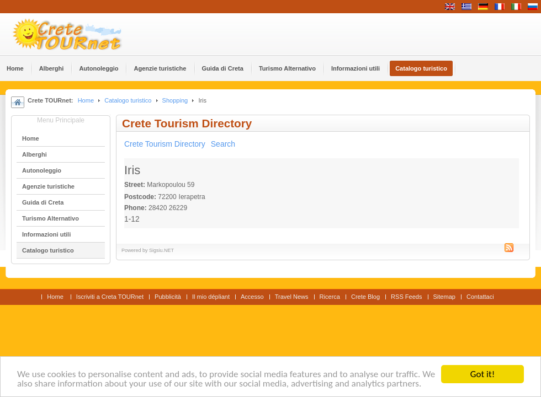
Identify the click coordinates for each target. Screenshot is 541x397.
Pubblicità (168, 296)
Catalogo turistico (127, 100)
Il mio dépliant (211, 296)
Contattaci (480, 296)
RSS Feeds (406, 296)
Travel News (292, 296)
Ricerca (330, 296)
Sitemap (444, 296)
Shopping (175, 100)
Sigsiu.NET (161, 250)
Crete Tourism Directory (164, 144)
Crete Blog (365, 296)
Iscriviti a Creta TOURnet (110, 296)
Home (86, 100)
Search (223, 144)
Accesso (252, 296)
